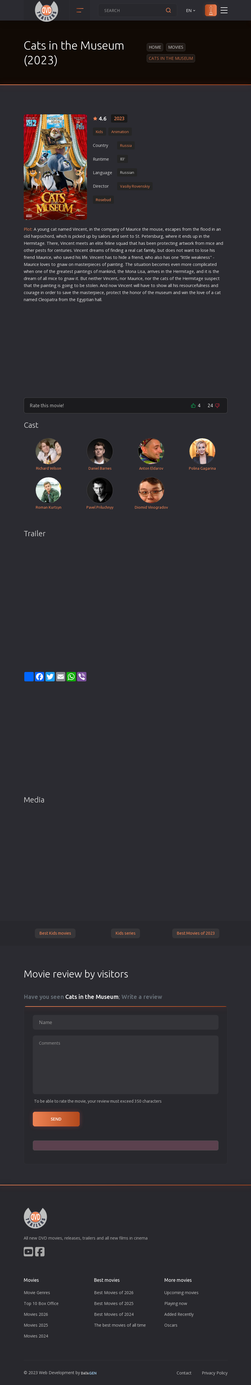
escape (172, 229)
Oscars (170, 1325)
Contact (184, 1373)
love (44, 264)
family (149, 250)
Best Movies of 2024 (114, 1314)
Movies (175, 47)
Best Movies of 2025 (114, 1303)
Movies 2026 (36, 1314)
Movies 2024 (36, 1336)
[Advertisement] (126, 348)
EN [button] (191, 10)
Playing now (175, 1303)
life (85, 257)
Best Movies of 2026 (114, 1292)
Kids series (125, 933)
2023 (119, 118)
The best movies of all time (120, 1325)
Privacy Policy (215, 1373)
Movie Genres (37, 1292)
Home (155, 47)
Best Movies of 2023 (196, 933)
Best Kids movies (55, 933)
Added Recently (179, 1314)
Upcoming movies (181, 1292)
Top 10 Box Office (41, 1303)
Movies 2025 (36, 1325)
